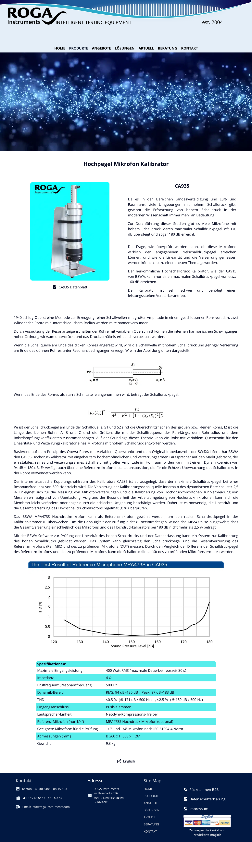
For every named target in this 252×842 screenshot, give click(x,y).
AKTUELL (146, 48)
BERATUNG (167, 48)
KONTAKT (189, 48)
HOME (59, 48)
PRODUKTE (78, 48)
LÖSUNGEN (125, 48)
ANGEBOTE (101, 48)
